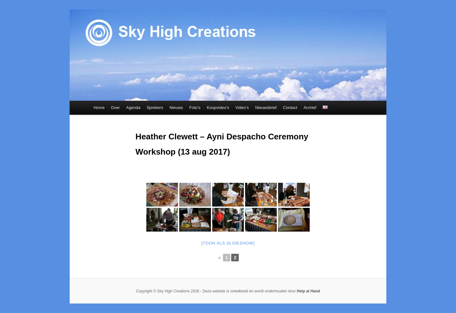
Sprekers (155, 107)
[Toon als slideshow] (228, 243)
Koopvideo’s (218, 107)
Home (98, 107)
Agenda (133, 107)
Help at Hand (308, 291)
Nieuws (176, 107)
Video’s (242, 107)
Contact (290, 107)
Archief (309, 107)
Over (115, 107)
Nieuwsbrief (266, 107)
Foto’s (194, 107)
